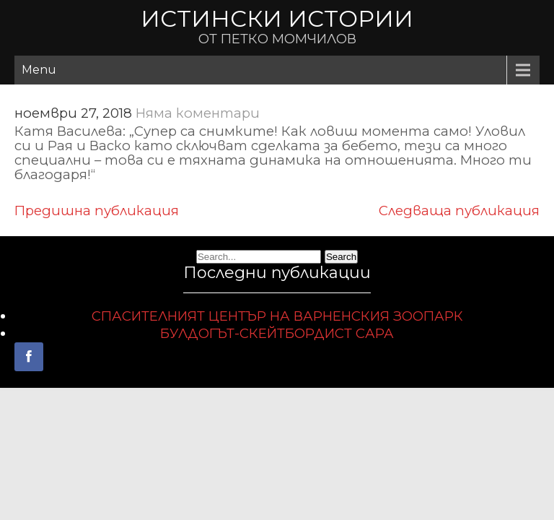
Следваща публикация (459, 210)
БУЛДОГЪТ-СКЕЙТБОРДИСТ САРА (277, 333)
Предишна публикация (96, 210)
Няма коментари (198, 113)
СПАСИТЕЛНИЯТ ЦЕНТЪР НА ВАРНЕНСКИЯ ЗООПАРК (277, 316)
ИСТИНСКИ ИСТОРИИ (277, 18)
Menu (39, 70)
